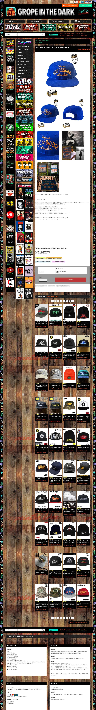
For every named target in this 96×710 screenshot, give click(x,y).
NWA (82, 35)
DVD (86, 35)
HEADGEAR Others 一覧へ (79, 622)
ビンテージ (62, 35)
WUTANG (78, 33)
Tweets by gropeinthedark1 (22, 182)
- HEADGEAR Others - (52, 296)
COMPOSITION (69, 35)
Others (47, 40)
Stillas (61, 33)
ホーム (36, 40)
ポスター (73, 33)
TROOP (68, 33)
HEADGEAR (42, 40)
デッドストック (77, 35)
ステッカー (83, 33)
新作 (65, 33)
